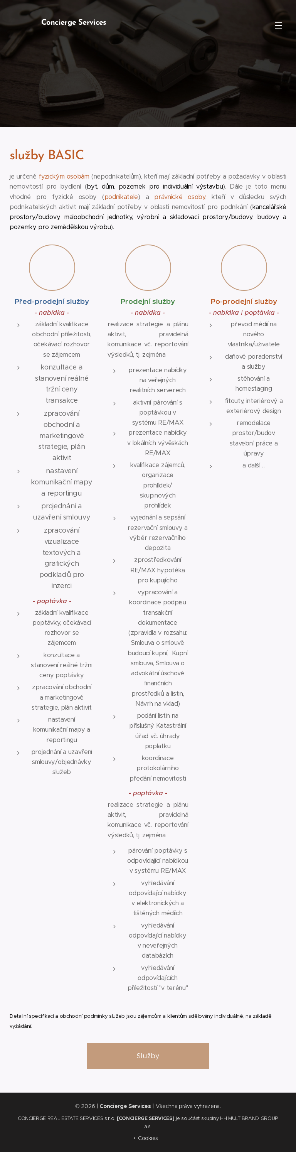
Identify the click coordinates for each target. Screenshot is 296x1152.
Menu (278, 25)
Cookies (148, 1138)
